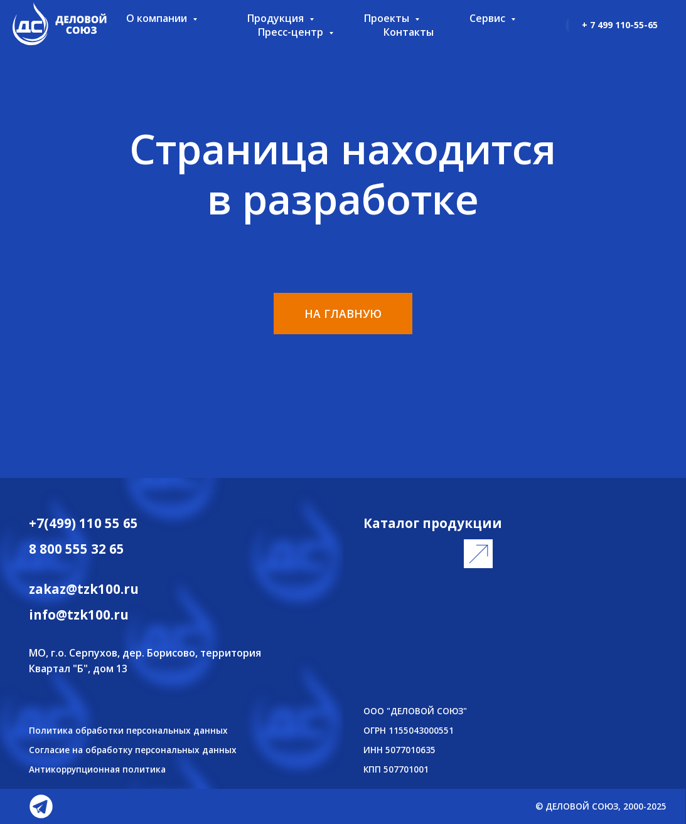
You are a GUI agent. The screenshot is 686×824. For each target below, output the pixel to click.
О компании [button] (158, 18)
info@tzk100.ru (79, 614)
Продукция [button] (276, 18)
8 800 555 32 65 (76, 548)
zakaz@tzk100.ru (84, 589)
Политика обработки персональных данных (128, 730)
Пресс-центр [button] (292, 32)
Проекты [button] (388, 18)
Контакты (408, 32)
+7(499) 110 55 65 (83, 523)
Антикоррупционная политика (97, 769)
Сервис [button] (488, 18)
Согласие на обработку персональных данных (133, 750)
